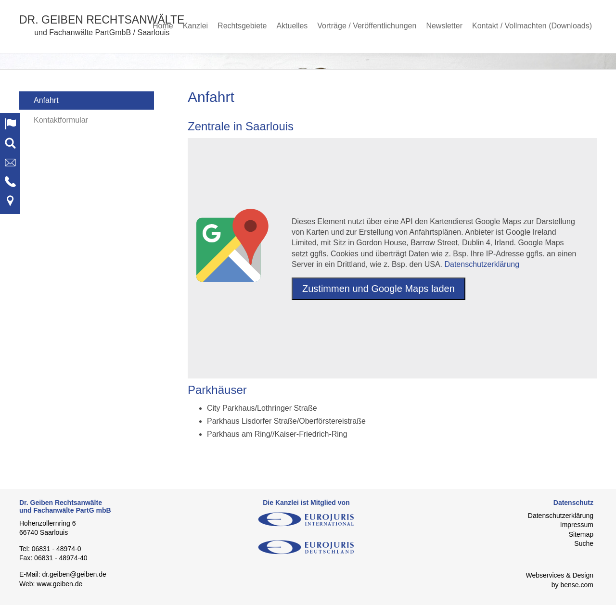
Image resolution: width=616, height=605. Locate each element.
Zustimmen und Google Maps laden (378, 288)
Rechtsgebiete (242, 26)
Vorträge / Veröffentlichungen (366, 26)
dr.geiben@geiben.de (74, 574)
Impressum (576, 525)
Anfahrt (46, 100)
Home (163, 26)
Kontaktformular (61, 120)
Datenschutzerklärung (481, 264)
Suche (583, 543)
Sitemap (581, 534)
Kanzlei (195, 26)
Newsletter (444, 26)
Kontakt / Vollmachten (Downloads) (532, 26)
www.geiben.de (59, 584)
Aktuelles (292, 26)
